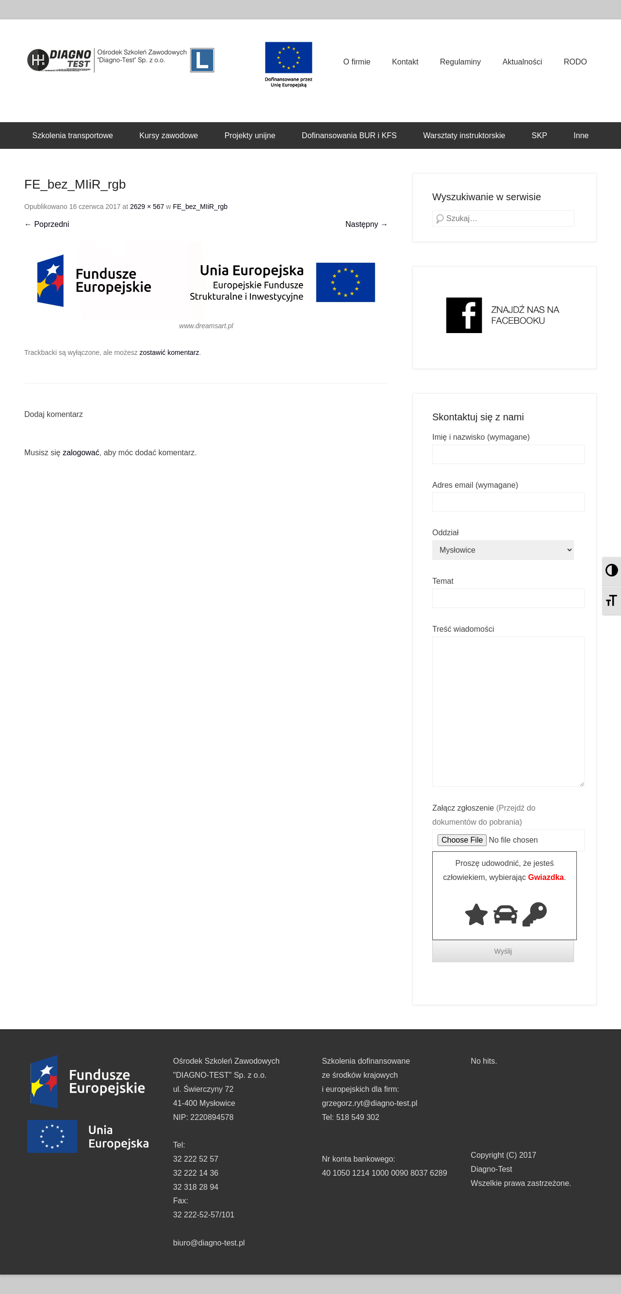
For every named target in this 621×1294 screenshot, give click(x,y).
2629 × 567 (147, 206)
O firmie (357, 62)
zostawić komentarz (169, 352)
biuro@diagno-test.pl (209, 1243)
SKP (539, 135)
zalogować (81, 452)
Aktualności (522, 62)
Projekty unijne (250, 135)
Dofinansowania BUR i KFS (349, 135)
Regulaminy (460, 62)
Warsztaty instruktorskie (464, 135)
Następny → (366, 224)
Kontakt (405, 62)
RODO (575, 62)
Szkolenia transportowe (73, 135)
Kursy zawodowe (168, 135)
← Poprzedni (46, 224)
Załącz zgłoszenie (508, 824)
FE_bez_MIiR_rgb (200, 206)
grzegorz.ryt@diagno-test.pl (370, 1103)
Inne (580, 135)
